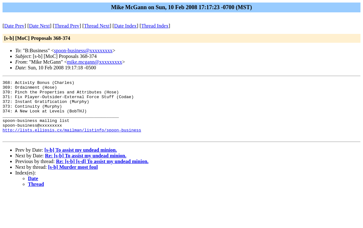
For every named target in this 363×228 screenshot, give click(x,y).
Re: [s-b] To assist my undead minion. (86, 167)
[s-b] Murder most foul (73, 178)
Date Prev (14, 25)
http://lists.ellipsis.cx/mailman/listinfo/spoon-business (72, 140)
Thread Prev (66, 25)
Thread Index (154, 25)
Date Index (125, 25)
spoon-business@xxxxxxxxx (83, 50)
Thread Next (96, 25)
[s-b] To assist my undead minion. (80, 161)
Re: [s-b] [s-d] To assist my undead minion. (102, 172)
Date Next (39, 25)
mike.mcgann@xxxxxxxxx (94, 62)
